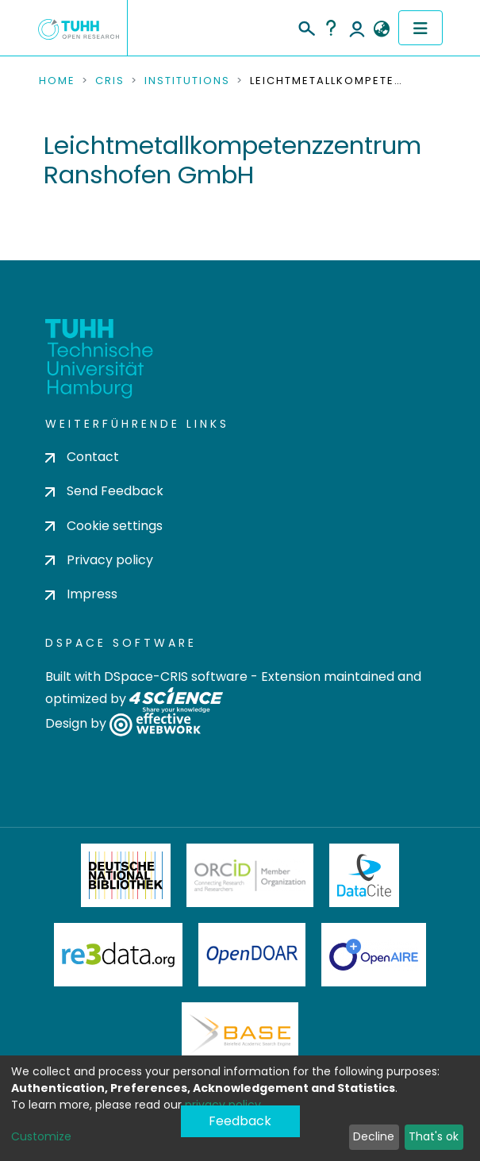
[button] (382, 29)
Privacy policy (99, 560)
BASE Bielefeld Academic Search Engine (240, 1034)
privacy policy (223, 1105)
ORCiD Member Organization (249, 875)
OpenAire (373, 955)
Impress (81, 594)
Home (57, 81)
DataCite (364, 875)
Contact (82, 457)
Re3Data (118, 955)
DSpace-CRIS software (176, 676)
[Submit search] (306, 26)
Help (331, 28)
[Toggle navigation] (420, 27)
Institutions (187, 81)
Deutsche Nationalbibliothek (126, 875)
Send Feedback (104, 491)
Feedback (240, 1121)
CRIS (110, 81)
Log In (357, 28)
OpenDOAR (252, 954)
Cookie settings (104, 526)
